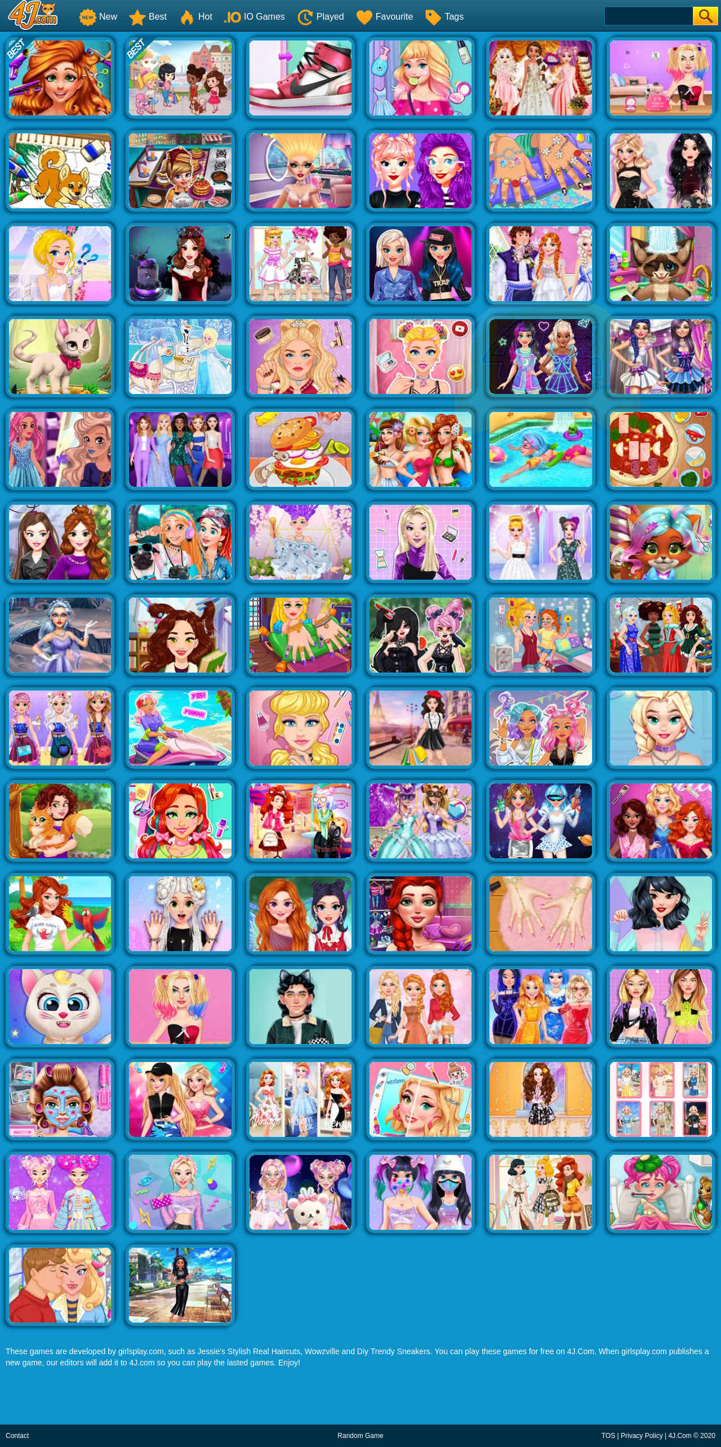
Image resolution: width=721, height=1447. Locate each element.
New (98, 16)
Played (320, 16)
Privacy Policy (642, 1436)
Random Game (360, 1436)
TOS (608, 1436)
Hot (195, 16)
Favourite (384, 16)
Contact (17, 1436)
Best (147, 16)
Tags (444, 16)
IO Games (254, 16)
